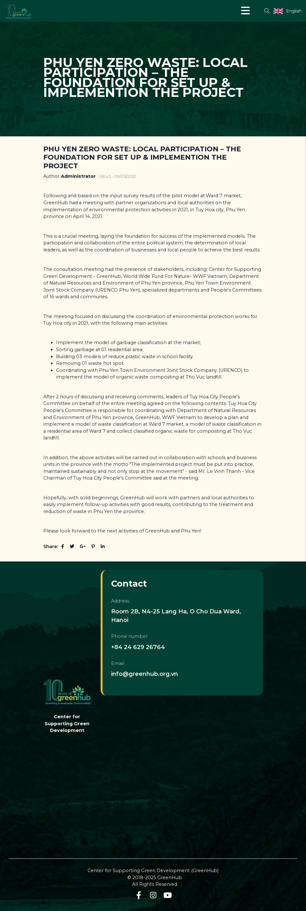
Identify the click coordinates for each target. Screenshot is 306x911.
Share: (50, 546)
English (294, 10)
